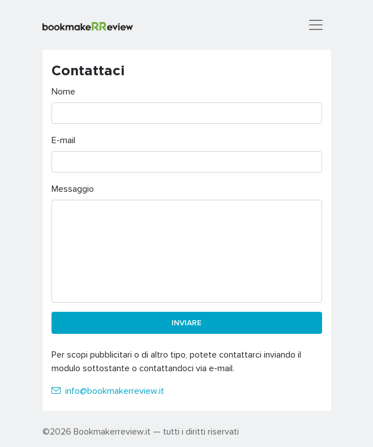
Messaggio (73, 188)
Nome (63, 91)
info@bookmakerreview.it (114, 390)
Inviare (186, 322)
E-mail (63, 140)
